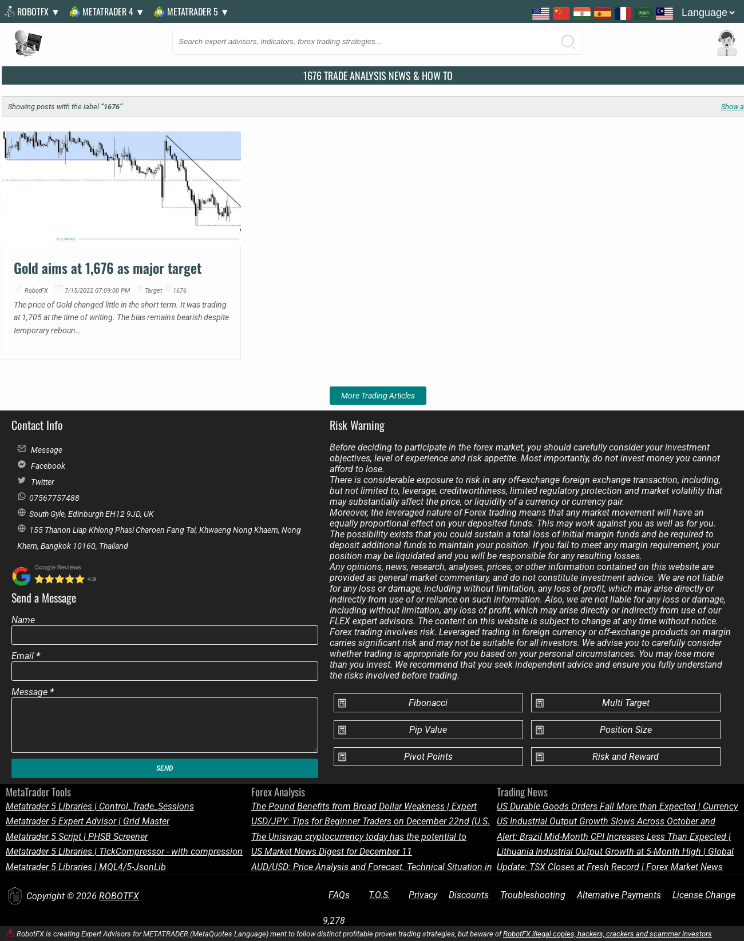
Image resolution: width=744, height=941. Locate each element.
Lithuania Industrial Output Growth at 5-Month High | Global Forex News (615, 851)
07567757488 (48, 497)
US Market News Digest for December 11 (331, 851)
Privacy (423, 895)
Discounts (469, 895)
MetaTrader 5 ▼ (198, 11)
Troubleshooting (532, 895)
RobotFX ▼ (38, 11)
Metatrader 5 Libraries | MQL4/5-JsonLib (86, 867)
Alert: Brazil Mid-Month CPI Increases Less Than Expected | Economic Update (614, 836)
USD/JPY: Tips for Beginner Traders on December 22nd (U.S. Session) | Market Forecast (370, 821)
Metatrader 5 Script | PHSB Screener (77, 836)
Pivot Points (428, 756)
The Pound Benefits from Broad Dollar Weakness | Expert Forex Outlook (364, 806)
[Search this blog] (378, 41)
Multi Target (626, 702)
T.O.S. (379, 895)
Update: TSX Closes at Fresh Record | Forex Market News (610, 867)
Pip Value (428, 729)
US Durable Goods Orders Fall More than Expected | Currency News (617, 806)
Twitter (35, 481)
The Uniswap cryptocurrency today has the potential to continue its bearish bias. (358, 836)
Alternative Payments (619, 895)
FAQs (339, 895)
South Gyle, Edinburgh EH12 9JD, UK (85, 513)
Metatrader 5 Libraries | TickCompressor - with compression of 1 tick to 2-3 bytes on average (124, 851)
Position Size (626, 729)
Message (39, 449)
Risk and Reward (625, 756)
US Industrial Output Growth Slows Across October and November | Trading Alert (606, 821)
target (153, 290)
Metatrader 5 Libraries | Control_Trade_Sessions (100, 806)
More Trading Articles (378, 395)
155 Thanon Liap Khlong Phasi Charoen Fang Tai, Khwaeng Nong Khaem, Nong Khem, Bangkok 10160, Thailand (159, 531)
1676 (180, 290)
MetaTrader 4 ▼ (113, 11)
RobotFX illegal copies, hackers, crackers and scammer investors (607, 934)
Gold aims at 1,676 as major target (107, 267)
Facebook (41, 465)
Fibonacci (428, 702)
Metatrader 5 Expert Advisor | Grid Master (87, 821)
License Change (703, 895)
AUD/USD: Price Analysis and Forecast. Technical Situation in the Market (371, 867)
